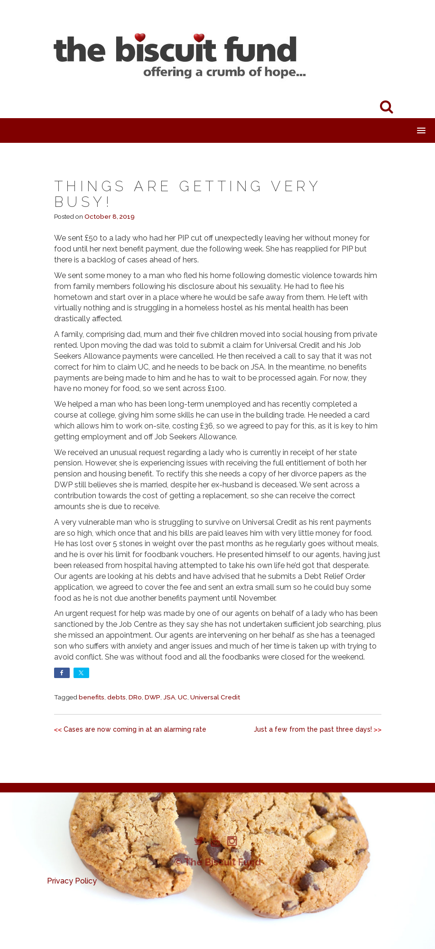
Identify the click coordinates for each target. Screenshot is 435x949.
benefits (91, 697)
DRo (135, 697)
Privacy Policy (72, 880)
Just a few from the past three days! (313, 729)
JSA (169, 697)
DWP (152, 697)
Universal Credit (215, 697)
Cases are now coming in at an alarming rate (135, 729)
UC (182, 697)
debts (116, 697)
